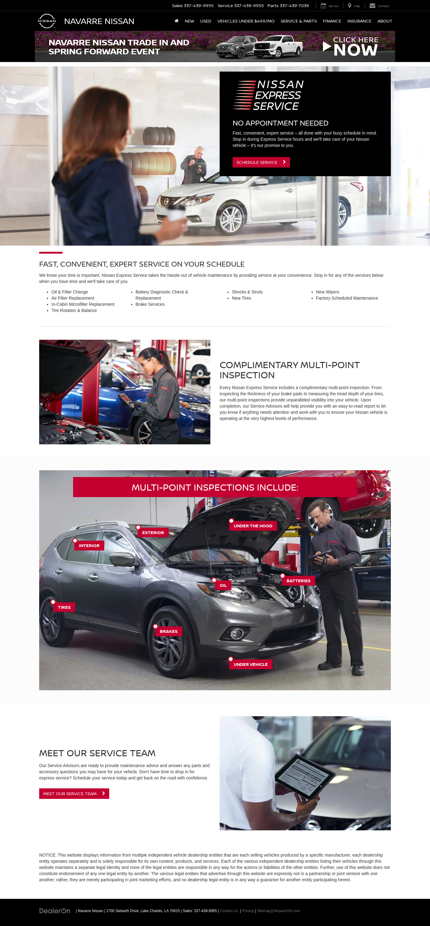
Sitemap (264, 911)
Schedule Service (261, 162)
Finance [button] (332, 21)
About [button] (385, 21)
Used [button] (205, 21)
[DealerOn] (55, 910)
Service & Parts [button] (299, 21)
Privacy (248, 911)
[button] (215, 46)
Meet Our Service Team (74, 793)
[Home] (177, 21)
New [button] (189, 21)
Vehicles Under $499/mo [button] (246, 21)
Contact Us (229, 911)
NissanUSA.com (287, 911)
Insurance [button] (359, 21)
